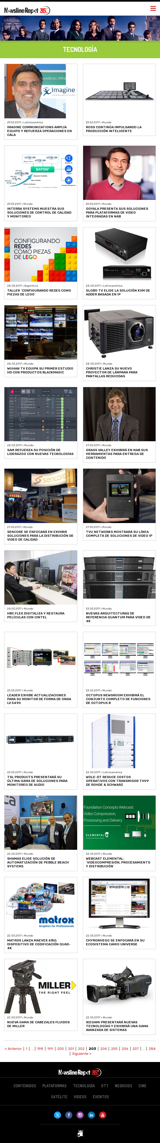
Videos (80, 1096)
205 (114, 1049)
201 (71, 1049)
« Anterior (13, 1049)
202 (81, 1049)
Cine (143, 1085)
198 (40, 1049)
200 (60, 1049)
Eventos (101, 1096)
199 (50, 1049)
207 (135, 1049)
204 (103, 1049)
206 (125, 1049)
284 (152, 1049)
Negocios (123, 1085)
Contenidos (24, 1085)
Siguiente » (81, 1054)
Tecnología (84, 1085)
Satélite (59, 1096)
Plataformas (54, 1085)
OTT (105, 1085)
